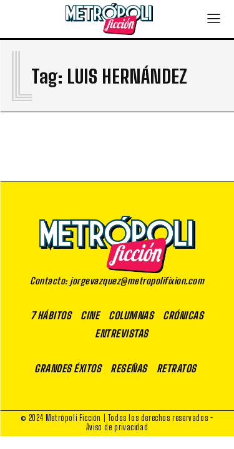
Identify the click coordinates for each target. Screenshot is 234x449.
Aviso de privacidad (117, 427)
